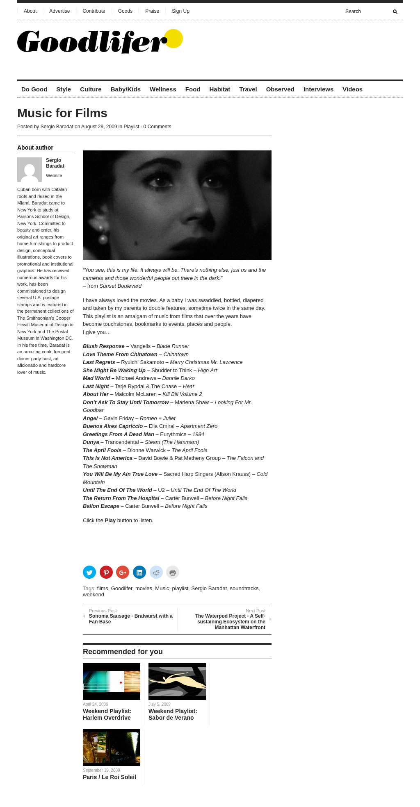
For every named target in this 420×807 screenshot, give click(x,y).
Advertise (59, 11)
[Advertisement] (307, 40)
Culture (91, 89)
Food (193, 89)
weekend (93, 594)
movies (143, 588)
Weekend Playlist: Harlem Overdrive (107, 714)
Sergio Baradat (57, 127)
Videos (352, 89)
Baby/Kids (126, 89)
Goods (125, 11)
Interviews (318, 89)
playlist (180, 588)
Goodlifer (121, 588)
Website (54, 175)
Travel (248, 89)
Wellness (163, 89)
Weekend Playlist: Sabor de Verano (172, 714)
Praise (152, 11)
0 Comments (157, 127)
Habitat (219, 89)
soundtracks (244, 588)
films (102, 588)
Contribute (93, 11)
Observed (280, 89)
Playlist (131, 127)
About (30, 11)
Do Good (34, 89)
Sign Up (180, 11)
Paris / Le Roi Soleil (109, 777)
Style (63, 89)
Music (162, 588)
